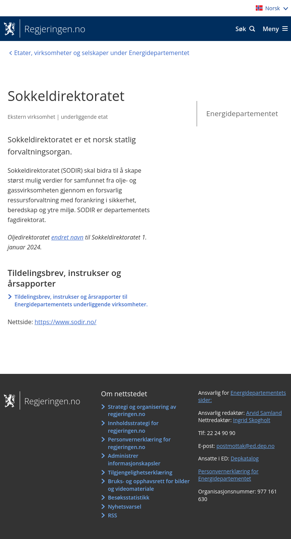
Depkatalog (245, 458)
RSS (112, 515)
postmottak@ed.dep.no (245, 445)
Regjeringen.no (52, 29)
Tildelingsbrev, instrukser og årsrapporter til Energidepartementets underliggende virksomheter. (81, 300)
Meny (271, 29)
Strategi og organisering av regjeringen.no (142, 410)
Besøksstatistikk (129, 497)
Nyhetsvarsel (124, 506)
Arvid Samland (264, 412)
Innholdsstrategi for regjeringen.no (133, 426)
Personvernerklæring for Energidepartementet (228, 475)
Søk (241, 29)
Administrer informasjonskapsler (134, 459)
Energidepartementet (242, 113)
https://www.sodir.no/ (65, 322)
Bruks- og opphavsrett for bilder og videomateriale (149, 485)
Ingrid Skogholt (251, 420)
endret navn (67, 237)
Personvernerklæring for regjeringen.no (139, 443)
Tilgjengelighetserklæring (140, 472)
